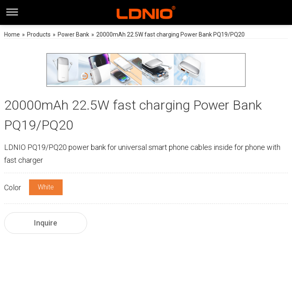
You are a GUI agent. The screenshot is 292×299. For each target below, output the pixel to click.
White (46, 187)
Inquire (45, 222)
